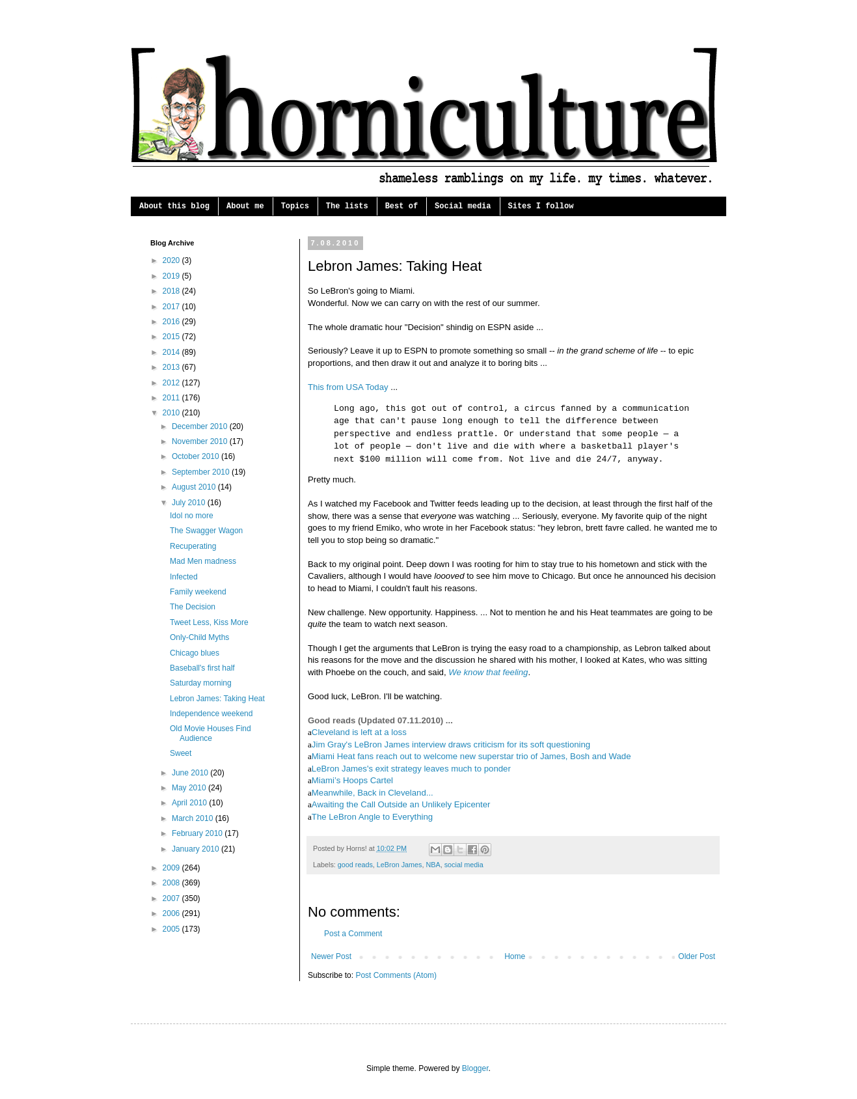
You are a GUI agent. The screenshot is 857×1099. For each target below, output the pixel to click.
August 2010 (195, 487)
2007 (172, 898)
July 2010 (190, 502)
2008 (172, 882)
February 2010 (198, 833)
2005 (172, 929)
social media (463, 865)
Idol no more (191, 515)
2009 (172, 867)
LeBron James (399, 865)
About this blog (174, 206)
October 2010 (196, 456)
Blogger (475, 1068)
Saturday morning (201, 683)
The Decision (192, 606)
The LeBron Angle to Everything (372, 817)
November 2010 (201, 441)
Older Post (696, 956)
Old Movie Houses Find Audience (210, 733)
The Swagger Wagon (206, 530)
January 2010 (196, 849)
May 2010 (190, 787)
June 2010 (191, 772)
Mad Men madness (203, 561)
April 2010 (190, 802)
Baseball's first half (202, 668)
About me (245, 206)
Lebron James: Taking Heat (217, 698)
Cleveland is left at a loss (359, 732)
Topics (295, 206)
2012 (172, 382)
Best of (401, 206)
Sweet (180, 753)
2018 (172, 291)
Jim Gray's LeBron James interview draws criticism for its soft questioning (451, 744)
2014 (172, 352)
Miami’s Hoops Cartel (352, 780)
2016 (172, 321)
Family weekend (198, 591)
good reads (355, 865)
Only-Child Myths (199, 637)
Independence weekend (211, 713)
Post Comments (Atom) (396, 975)
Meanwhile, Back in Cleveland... (372, 793)
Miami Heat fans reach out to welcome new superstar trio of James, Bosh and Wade (471, 756)
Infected (184, 576)
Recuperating (193, 546)
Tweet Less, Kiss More (209, 622)
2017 (172, 306)
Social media (463, 206)
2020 (172, 260)
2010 (172, 412)
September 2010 (202, 472)
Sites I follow (541, 206)
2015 (172, 336)
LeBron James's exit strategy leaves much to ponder (411, 768)
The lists (347, 206)
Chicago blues (194, 653)
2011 (172, 397)
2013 (172, 367)
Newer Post (331, 956)
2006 (172, 913)
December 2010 (201, 426)
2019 (172, 276)
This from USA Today (348, 387)
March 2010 (193, 818)
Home (514, 956)
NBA (433, 865)
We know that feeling (488, 672)
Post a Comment (353, 933)
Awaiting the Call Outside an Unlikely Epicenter (401, 804)
